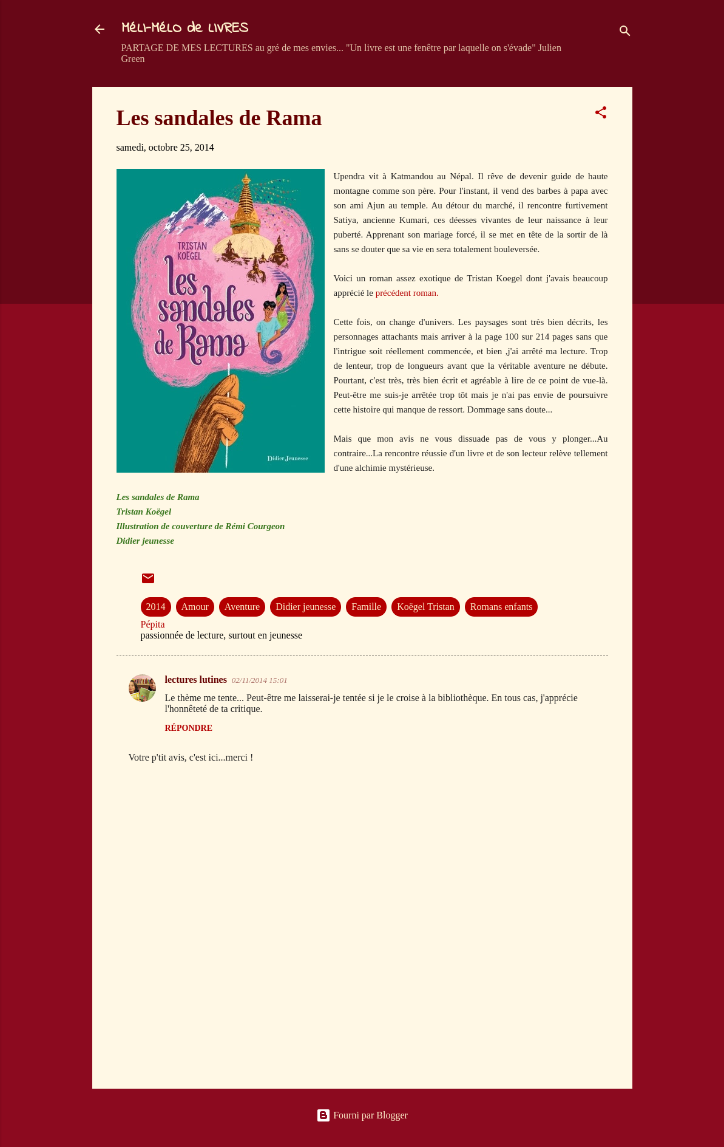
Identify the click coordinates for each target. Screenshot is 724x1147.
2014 (156, 606)
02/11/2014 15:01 (260, 680)
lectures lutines (196, 679)
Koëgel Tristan (426, 606)
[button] (601, 114)
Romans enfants (501, 606)
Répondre (189, 728)
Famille (366, 606)
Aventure (242, 606)
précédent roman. (407, 293)
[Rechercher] (625, 33)
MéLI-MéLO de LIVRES (184, 28)
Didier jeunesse (306, 606)
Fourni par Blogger (362, 1115)
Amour (195, 606)
